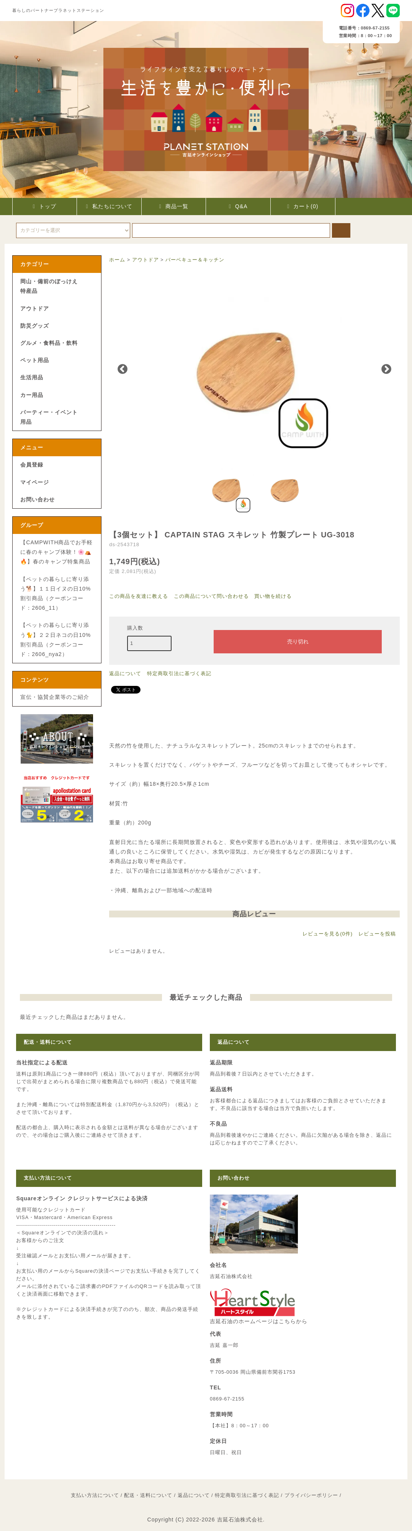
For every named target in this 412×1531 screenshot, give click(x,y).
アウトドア (145, 260)
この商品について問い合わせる (211, 596)
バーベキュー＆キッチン (194, 260)
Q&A (238, 206)
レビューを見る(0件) (327, 934)
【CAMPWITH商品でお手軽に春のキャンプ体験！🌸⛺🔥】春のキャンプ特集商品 (56, 552)
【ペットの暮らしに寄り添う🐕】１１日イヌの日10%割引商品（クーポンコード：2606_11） (55, 593)
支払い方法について (95, 1495)
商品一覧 (173, 206)
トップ (44, 206)
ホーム (117, 260)
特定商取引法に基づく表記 (179, 673)
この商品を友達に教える (138, 596)
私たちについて (109, 206)
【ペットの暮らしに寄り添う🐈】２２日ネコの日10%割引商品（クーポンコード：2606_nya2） (55, 639)
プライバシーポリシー (311, 1495)
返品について (125, 673)
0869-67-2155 (227, 1399)
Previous (122, 369)
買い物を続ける (273, 596)
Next (386, 369)
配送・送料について (148, 1495)
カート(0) (302, 206)
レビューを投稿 (377, 934)
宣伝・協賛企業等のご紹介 (54, 697)
